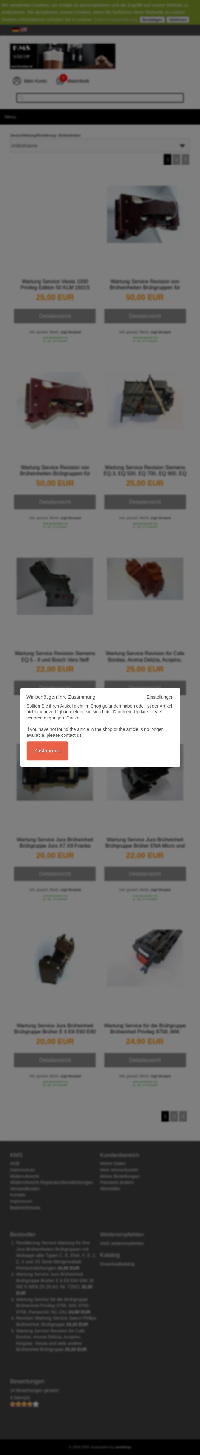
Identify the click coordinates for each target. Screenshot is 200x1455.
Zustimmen (47, 751)
